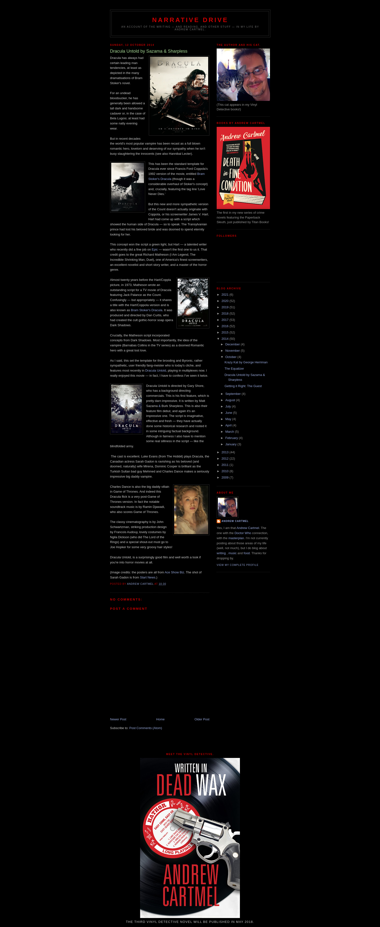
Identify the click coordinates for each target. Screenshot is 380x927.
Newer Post (118, 719)
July (228, 406)
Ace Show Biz (174, 572)
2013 (226, 452)
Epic (155, 249)
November (233, 350)
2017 (226, 320)
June (229, 413)
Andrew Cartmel (235, 521)
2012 (226, 458)
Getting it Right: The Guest (243, 386)
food (247, 553)
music (232, 553)
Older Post (202, 719)
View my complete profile (238, 565)
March (230, 431)
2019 (226, 307)
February (232, 438)
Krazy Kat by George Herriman (246, 362)
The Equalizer (234, 368)
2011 (226, 465)
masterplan (236, 538)
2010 (226, 471)
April (229, 425)
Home (160, 719)
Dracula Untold (155, 370)
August (230, 400)
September (233, 394)
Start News (148, 577)
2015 (226, 332)
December (233, 344)
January (231, 444)
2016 (226, 326)
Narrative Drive (190, 20)
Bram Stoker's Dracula (146, 310)
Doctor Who (243, 533)
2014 (226, 339)
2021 (226, 294)
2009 (226, 477)
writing (221, 553)
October (231, 357)
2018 (226, 313)
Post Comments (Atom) (145, 728)
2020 (226, 301)
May (228, 419)
